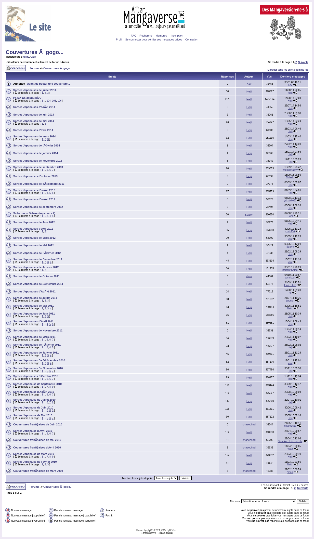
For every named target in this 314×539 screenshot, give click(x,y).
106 (60, 100)
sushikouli (290, 277)
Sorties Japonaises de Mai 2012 (33, 245)
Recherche (145, 35)
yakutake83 (290, 200)
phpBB (150, 530)
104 (49, 100)
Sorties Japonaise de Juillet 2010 (34, 399)
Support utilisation (165, 533)
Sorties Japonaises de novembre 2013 (37, 160)
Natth (290, 308)
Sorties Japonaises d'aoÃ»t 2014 (34, 106)
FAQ (133, 35)
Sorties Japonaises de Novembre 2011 (38, 330)
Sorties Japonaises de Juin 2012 (34, 222)
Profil (119, 39)
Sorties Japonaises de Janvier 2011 (36, 352)
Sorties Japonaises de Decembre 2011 (37, 259)
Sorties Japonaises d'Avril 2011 (33, 321)
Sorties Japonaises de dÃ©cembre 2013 (39, 183)
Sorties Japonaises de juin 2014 (33, 114)
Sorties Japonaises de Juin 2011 (34, 313)
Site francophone (149, 533)
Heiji (249, 91)
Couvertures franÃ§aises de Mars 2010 (38, 470)
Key (249, 83)
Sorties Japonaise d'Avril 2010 (32, 430)
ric (290, 292)
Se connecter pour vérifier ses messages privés (153, 39)
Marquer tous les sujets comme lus (287, 69)
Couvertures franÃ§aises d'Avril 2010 (37, 447)
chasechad (249, 424)
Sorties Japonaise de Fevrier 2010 (35, 461)
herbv (26, 56)
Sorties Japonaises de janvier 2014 (35, 153)
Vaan (290, 448)
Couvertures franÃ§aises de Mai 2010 (37, 439)
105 (54, 100)
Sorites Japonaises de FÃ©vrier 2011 (37, 344)
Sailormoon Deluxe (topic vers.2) (34, 213)
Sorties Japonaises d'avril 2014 (33, 130)
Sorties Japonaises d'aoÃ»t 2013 (34, 190)
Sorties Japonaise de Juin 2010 (33, 407)
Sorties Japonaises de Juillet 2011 (35, 297)
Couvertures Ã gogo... (35, 52)
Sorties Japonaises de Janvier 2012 (36, 267)
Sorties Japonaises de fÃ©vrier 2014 (36, 145)
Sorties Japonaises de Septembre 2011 (38, 283)
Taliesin (290, 177)
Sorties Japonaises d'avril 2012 (33, 228)
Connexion (191, 39)
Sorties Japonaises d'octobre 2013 (35, 176)
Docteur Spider (290, 270)
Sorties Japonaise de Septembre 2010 (37, 383)
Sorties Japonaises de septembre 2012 (38, 206)
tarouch (290, 300)
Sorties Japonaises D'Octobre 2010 (35, 376)
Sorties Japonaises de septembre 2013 (38, 167)
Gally (33, 56)
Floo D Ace (290, 285)
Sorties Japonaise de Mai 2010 (32, 415)
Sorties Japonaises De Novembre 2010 (38, 368)
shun (249, 276)
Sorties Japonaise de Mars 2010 (33, 453)
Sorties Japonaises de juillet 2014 (34, 90)
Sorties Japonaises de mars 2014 (34, 136)
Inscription (177, 35)
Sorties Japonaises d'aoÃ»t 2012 (34, 199)
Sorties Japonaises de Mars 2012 (34, 237)
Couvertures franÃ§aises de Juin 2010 (37, 424)
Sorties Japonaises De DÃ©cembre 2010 (39, 360)
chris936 (290, 231)
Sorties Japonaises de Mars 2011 (34, 336)
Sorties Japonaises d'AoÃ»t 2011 (34, 291)
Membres (161, 35)
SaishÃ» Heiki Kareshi (290, 441)
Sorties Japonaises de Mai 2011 (33, 305)
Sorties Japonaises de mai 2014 (33, 120)
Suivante (303, 62)
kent (290, 93)
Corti (290, 216)
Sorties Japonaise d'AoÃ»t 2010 (33, 391)
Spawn (249, 214)
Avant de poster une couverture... (48, 83)
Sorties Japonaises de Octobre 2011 (36, 276)
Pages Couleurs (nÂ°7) (27, 97)
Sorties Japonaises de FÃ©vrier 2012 (37, 252)
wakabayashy (290, 170)
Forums (34, 68)
